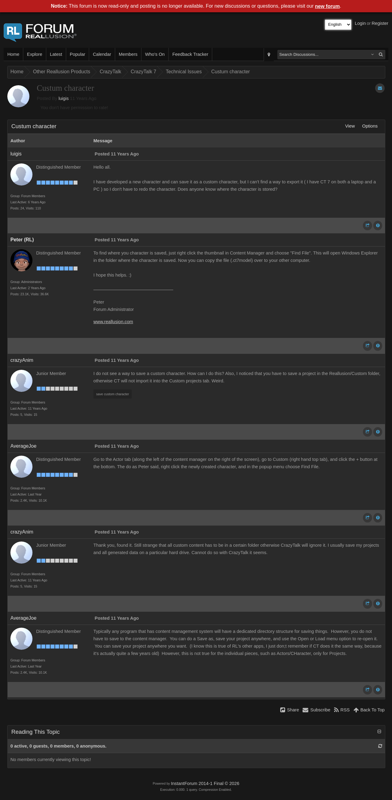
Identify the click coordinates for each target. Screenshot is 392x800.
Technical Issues (184, 71)
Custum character (230, 71)
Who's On (154, 54)
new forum (327, 6)
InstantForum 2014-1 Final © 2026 (205, 783)
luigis (63, 98)
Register (379, 23)
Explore (34, 54)
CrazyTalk (110, 71)
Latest (56, 54)
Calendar (102, 54)
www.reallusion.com (113, 321)
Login (360, 23)
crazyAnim (21, 360)
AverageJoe (23, 446)
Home (13, 54)
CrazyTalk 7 (143, 71)
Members (128, 54)
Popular (77, 54)
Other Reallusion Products (61, 71)
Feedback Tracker (190, 54)
